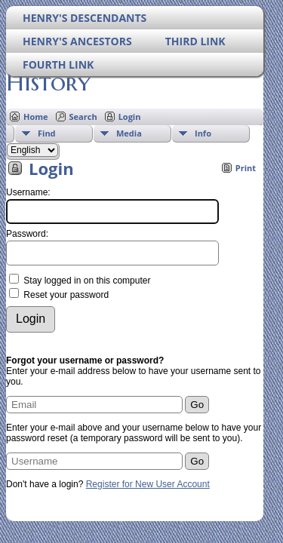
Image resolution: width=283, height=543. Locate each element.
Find (47, 133)
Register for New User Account (148, 484)
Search (83, 116)
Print (245, 167)
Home (35, 116)
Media (129, 133)
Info (203, 133)
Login (129, 116)
